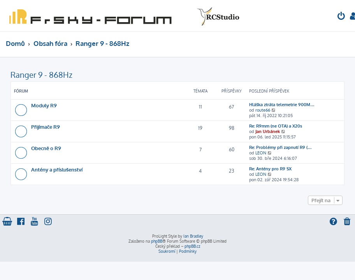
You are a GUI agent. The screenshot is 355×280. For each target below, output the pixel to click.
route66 (262, 110)
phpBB (156, 241)
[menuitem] (341, 17)
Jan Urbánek (267, 131)
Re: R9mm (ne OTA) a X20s (275, 126)
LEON (260, 153)
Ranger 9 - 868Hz (41, 75)
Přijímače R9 (45, 126)
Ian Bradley (193, 236)
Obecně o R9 (46, 148)
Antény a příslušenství (57, 169)
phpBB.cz (192, 246)
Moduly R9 (44, 105)
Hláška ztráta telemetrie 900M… (282, 104)
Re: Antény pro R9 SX (270, 169)
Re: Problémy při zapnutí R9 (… (280, 147)
